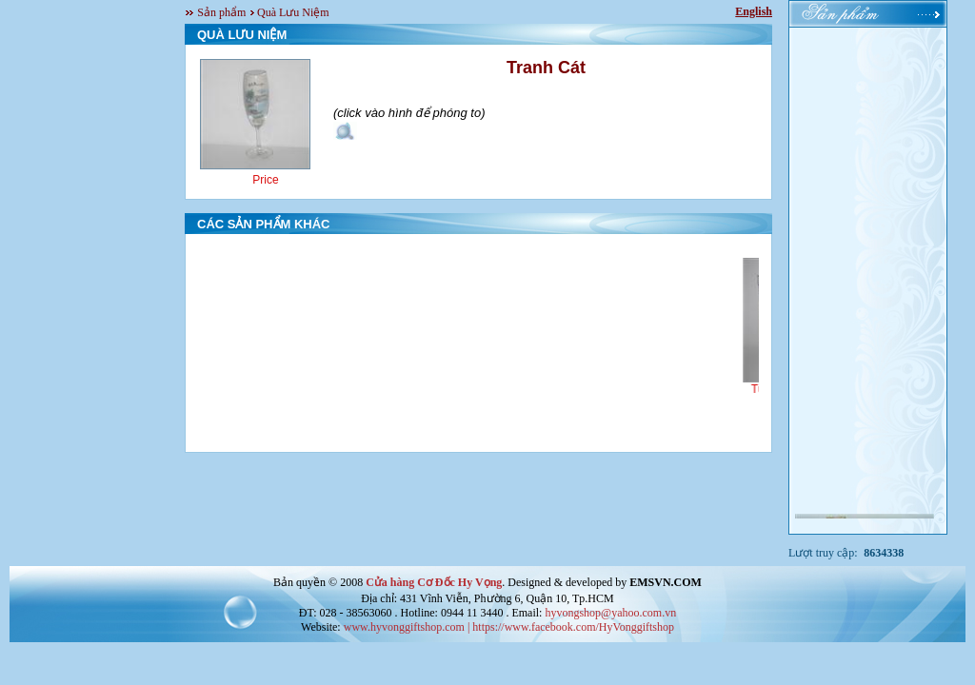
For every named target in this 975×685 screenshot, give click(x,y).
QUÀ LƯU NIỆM (242, 35)
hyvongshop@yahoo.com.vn (610, 612)
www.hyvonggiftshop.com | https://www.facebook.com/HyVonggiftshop (509, 627)
